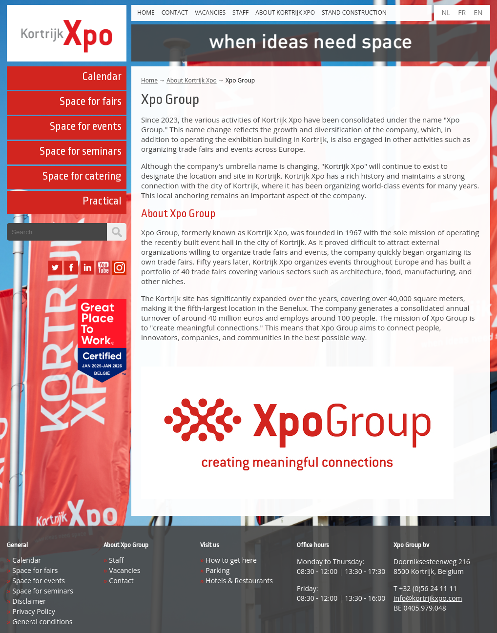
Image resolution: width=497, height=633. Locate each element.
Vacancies (210, 12)
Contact (175, 12)
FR (462, 12)
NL (445, 12)
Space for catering (82, 176)
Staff (240, 12)
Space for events (86, 126)
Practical (102, 201)
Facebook (71, 268)
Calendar (102, 76)
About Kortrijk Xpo (285, 12)
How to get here (231, 560)
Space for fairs (91, 101)
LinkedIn (87, 268)
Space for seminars (81, 151)
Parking (217, 570)
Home (146, 12)
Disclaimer (28, 601)
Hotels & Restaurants (239, 580)
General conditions (42, 621)
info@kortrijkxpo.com (427, 598)
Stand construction (354, 12)
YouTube (103, 268)
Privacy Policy (33, 611)
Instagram (119, 268)
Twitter (55, 268)
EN (478, 12)
